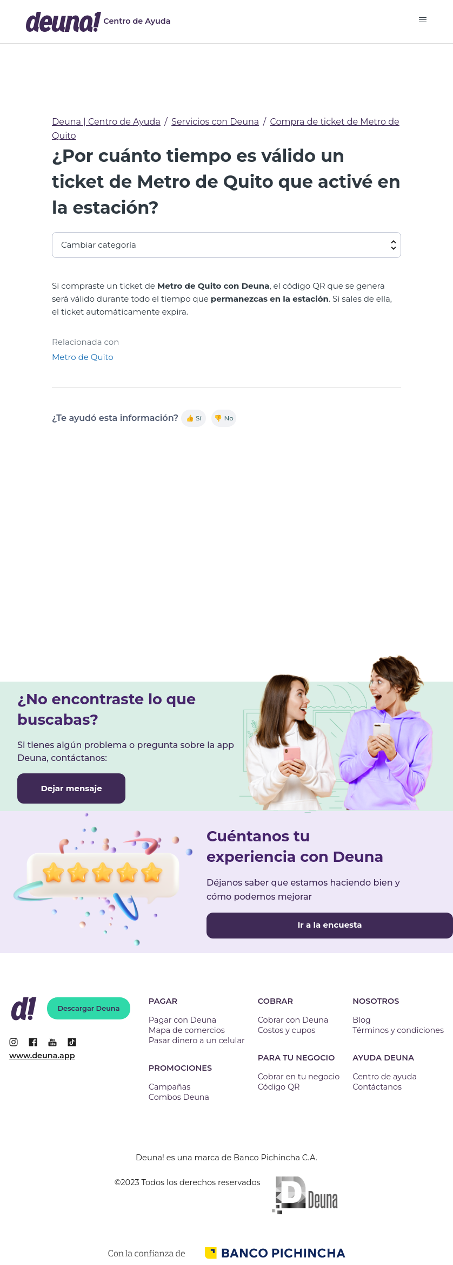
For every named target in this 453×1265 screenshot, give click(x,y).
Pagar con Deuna (182, 1020)
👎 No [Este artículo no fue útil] (223, 418)
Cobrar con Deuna (293, 1020)
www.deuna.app (42, 1055)
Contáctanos (377, 1087)
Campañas (169, 1087)
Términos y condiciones (398, 1030)
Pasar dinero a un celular (197, 1040)
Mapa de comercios (187, 1030)
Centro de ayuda (384, 1077)
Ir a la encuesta (329, 925)
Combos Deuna (179, 1097)
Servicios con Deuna (215, 122)
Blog (361, 1020)
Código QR (279, 1087)
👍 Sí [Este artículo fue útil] (194, 418)
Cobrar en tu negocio (299, 1077)
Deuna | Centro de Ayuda (106, 122)
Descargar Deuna (89, 1008)
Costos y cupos (286, 1030)
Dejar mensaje (71, 788)
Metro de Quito (83, 357)
